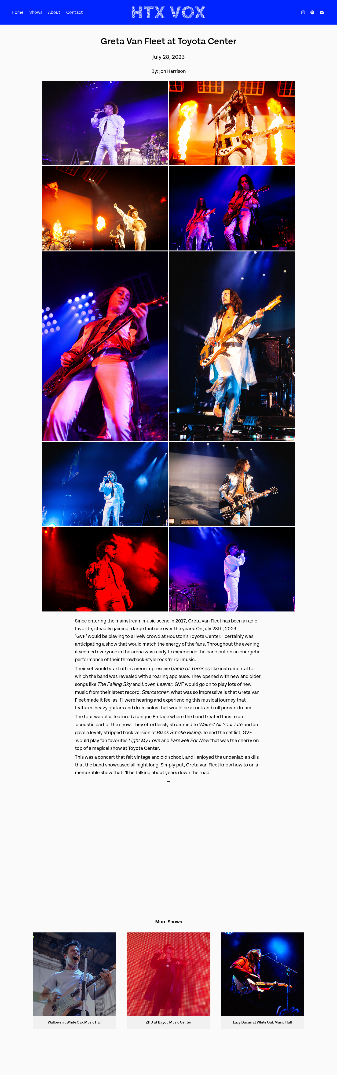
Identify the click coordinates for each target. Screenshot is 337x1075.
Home (17, 12)
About (54, 12)
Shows (35, 12)
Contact (74, 12)
